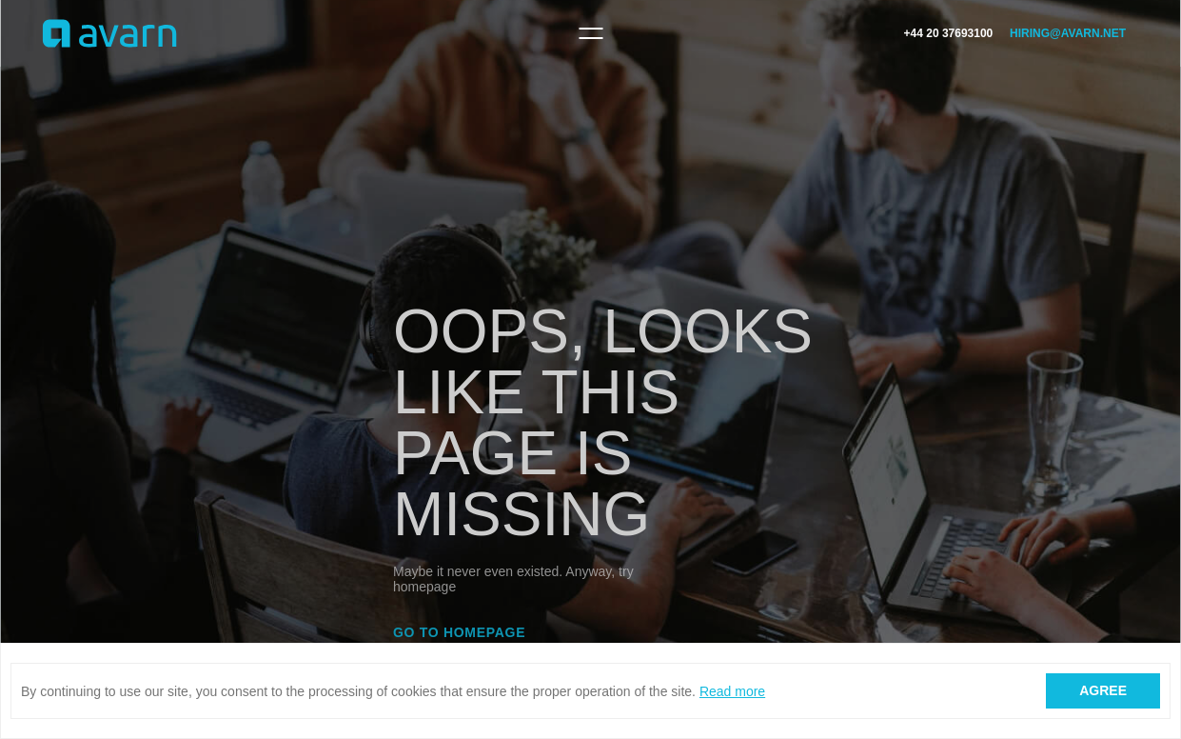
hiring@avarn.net (1068, 33)
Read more (732, 691)
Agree (1103, 690)
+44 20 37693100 (949, 33)
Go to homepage (459, 632)
